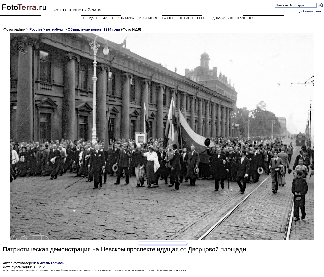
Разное (168, 18)
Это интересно (191, 18)
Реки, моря (148, 18)
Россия (35, 29)
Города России (94, 18)
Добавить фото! (310, 11)
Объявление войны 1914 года (94, 29)
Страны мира (123, 18)
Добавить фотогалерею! (233, 18)
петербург (55, 29)
